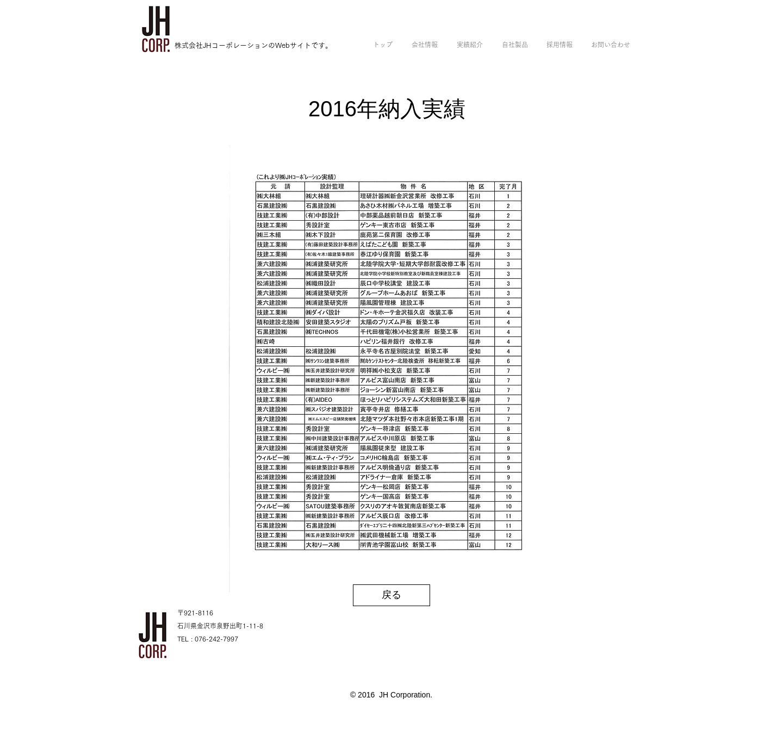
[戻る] (391, 595)
